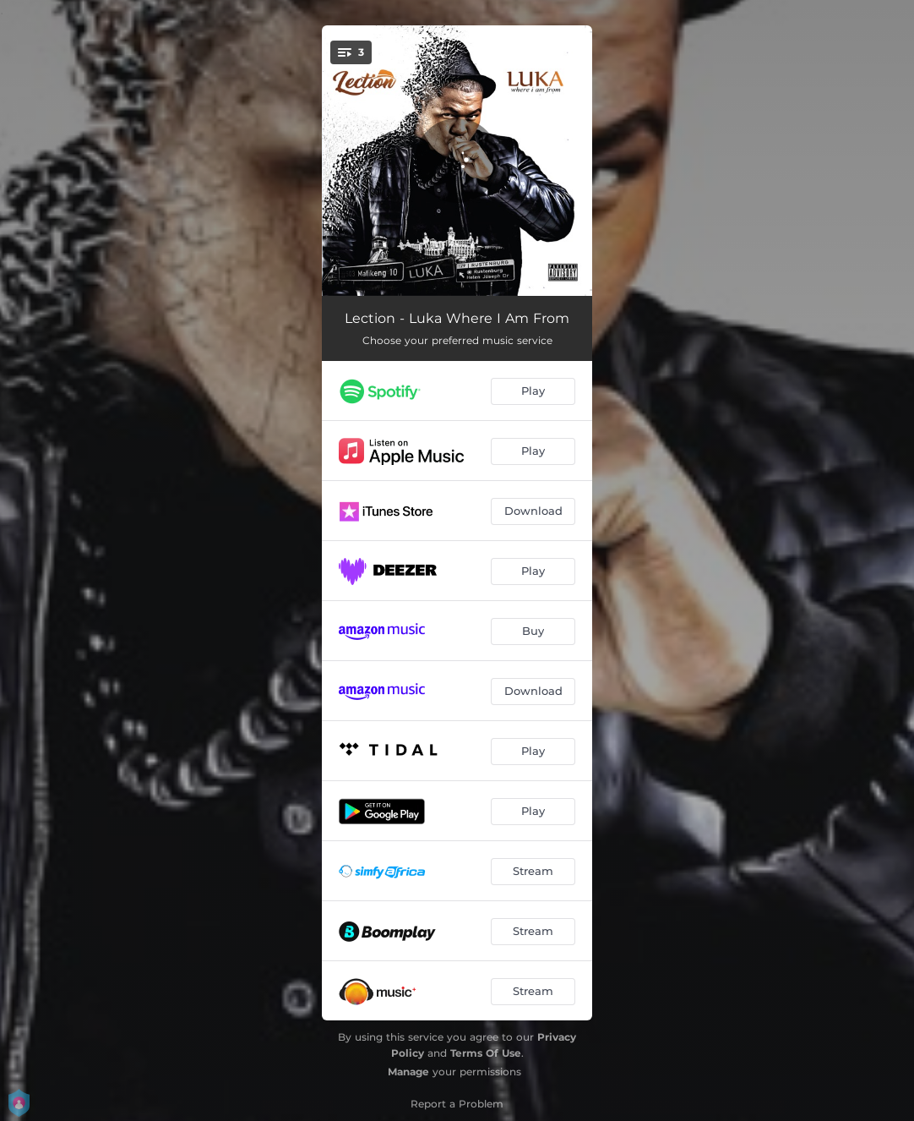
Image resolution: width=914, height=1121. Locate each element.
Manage (408, 1071)
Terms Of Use (485, 1053)
